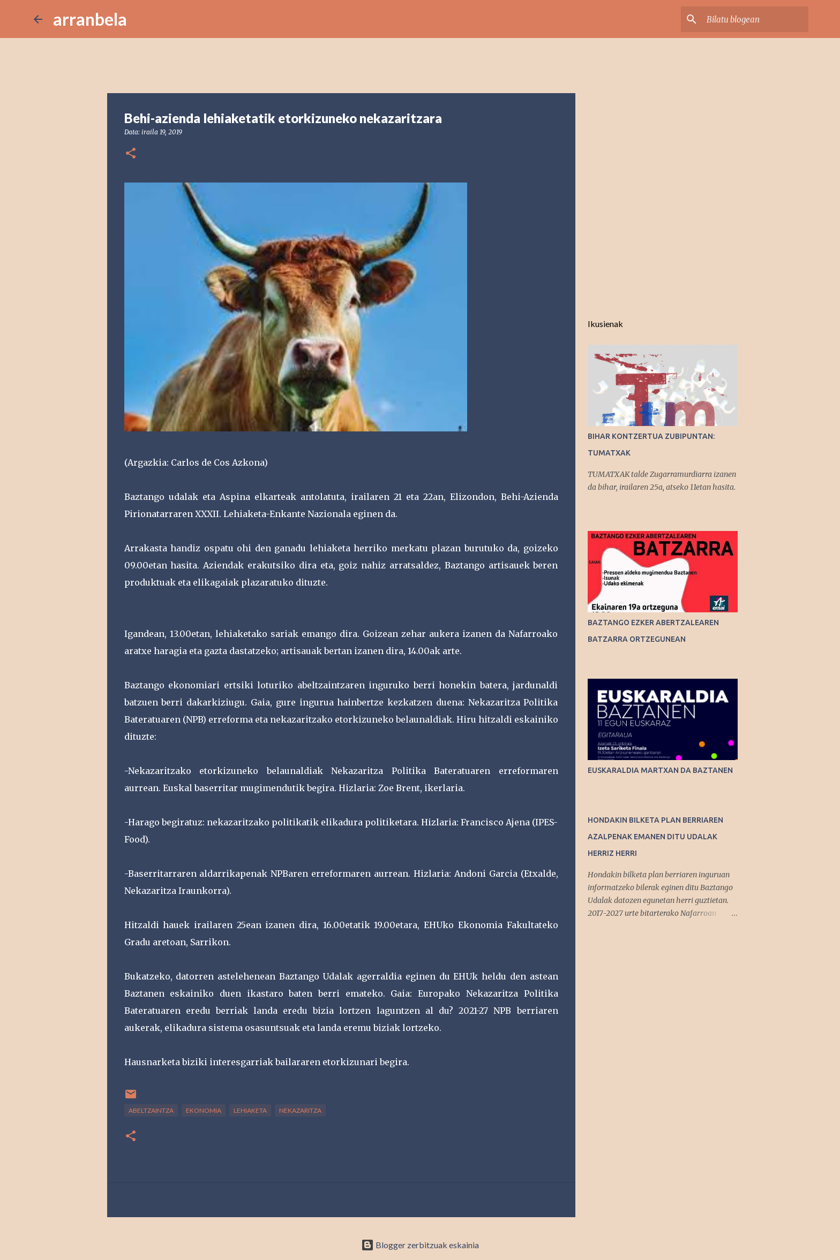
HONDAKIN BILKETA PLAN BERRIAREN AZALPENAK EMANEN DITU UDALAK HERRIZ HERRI (655, 836)
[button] (130, 154)
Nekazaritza (300, 1110)
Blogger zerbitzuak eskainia (420, 1245)
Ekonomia (203, 1110)
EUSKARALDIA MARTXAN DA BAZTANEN (660, 770)
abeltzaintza (151, 1110)
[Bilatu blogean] (752, 19)
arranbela (90, 19)
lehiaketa (250, 1110)
